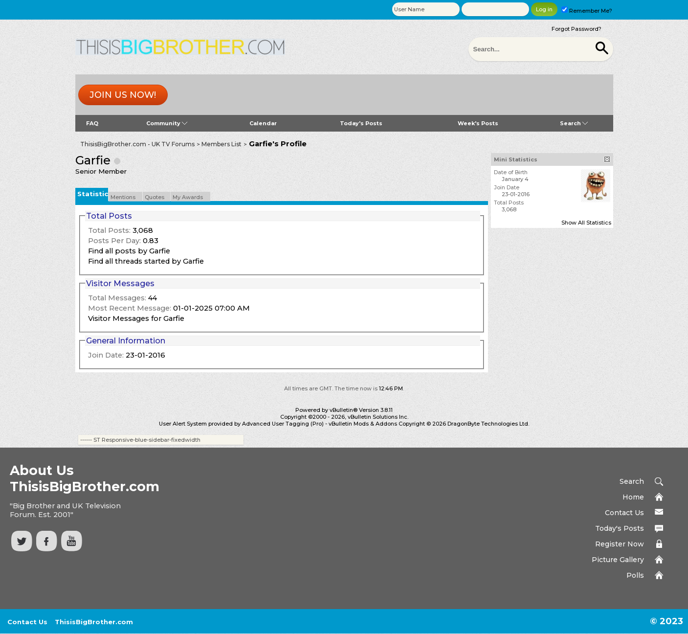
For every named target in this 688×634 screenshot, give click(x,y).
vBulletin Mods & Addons (363, 423)
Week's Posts (478, 123)
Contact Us (624, 512)
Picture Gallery (618, 559)
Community (166, 123)
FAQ (92, 123)
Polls (635, 575)
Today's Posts (361, 123)
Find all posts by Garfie (129, 251)
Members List (221, 144)
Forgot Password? (576, 28)
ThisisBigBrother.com (94, 622)
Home (633, 497)
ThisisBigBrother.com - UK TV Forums (137, 144)
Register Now (619, 544)
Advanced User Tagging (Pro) (283, 423)
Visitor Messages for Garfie (136, 318)
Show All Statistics (586, 222)
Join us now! (122, 95)
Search (574, 123)
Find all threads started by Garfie (146, 261)
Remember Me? (586, 10)
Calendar (263, 123)
